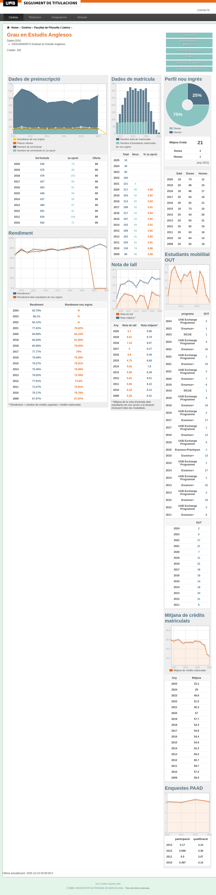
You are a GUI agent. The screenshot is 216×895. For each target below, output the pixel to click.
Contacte (203, 10)
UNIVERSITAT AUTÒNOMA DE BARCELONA (99, 888)
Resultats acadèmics (189, 63)
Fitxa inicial (189, 35)
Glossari (82, 17)
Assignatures (59, 17)
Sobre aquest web (110, 883)
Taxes (189, 56)
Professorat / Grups (189, 50)
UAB (11, 3)
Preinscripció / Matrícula (189, 43)
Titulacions (35, 17)
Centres (13, 17)
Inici (97, 883)
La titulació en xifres (189, 69)
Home (15, 27)
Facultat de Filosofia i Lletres (52, 27)
